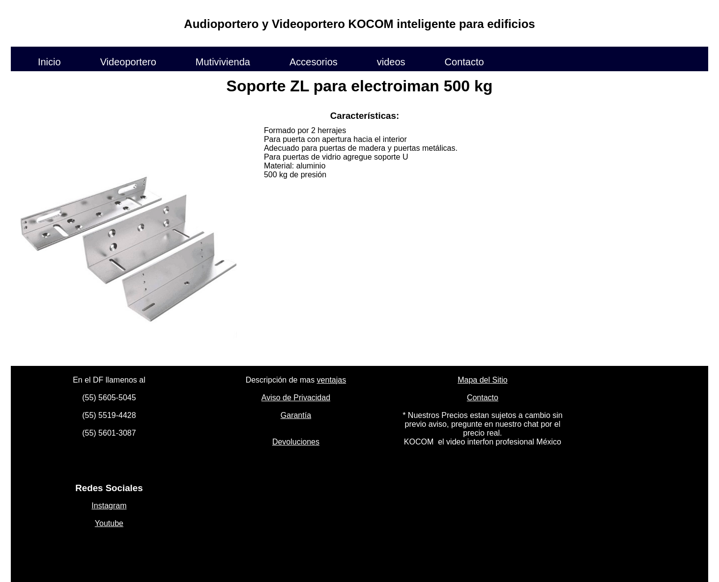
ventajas (331, 380)
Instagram (108, 505)
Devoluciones (295, 442)
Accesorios (313, 61)
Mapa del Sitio (482, 380)
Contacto (464, 61)
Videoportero (128, 61)
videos (391, 61)
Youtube (109, 523)
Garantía (296, 415)
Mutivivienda (223, 61)
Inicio (49, 61)
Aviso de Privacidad (295, 397)
